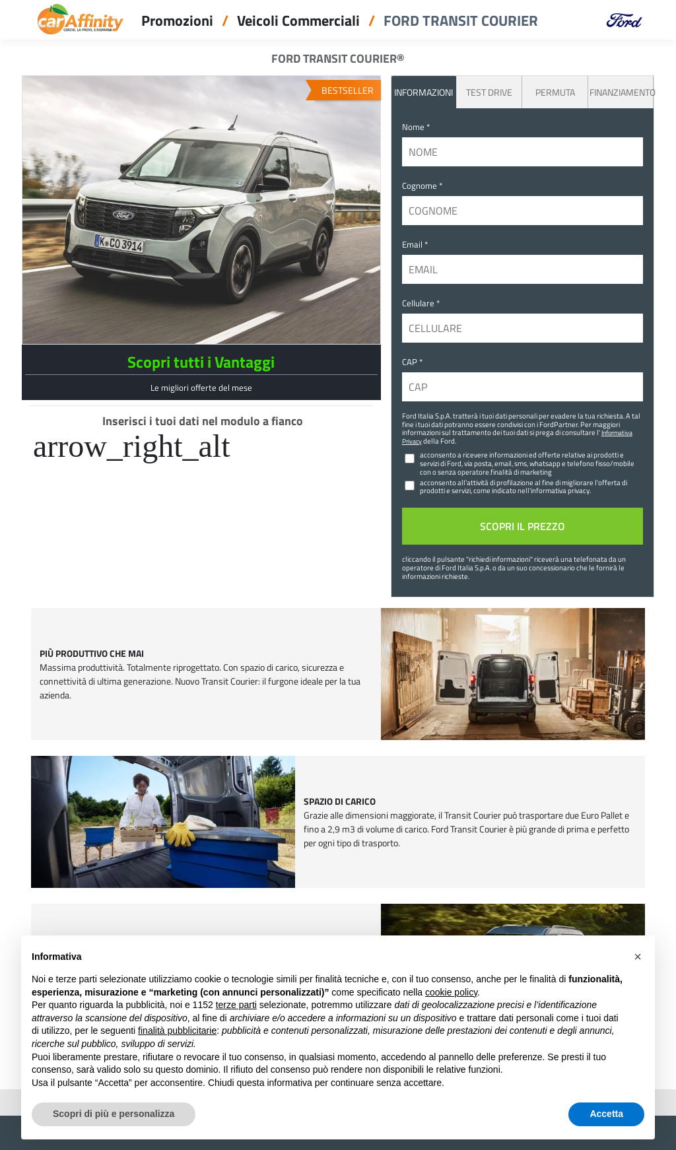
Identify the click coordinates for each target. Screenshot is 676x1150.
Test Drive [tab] (489, 92)
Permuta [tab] (555, 92)
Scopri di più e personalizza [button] (113, 1113)
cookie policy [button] (451, 992)
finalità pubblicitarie (177, 1030)
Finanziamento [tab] (621, 92)
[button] (637, 956)
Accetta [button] (606, 1113)
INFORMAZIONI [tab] (423, 92)
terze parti (236, 1004)
